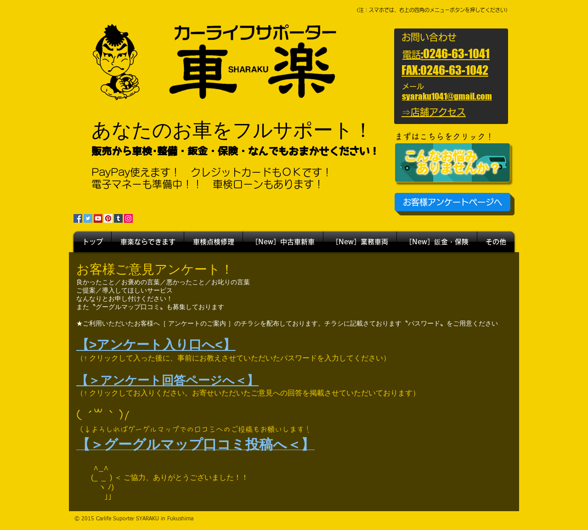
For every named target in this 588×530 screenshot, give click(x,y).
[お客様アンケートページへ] (452, 202)
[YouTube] (98, 218)
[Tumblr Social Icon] (118, 218)
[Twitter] (88, 218)
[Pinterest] (108, 218)
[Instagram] (128, 218)
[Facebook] (78, 218)
